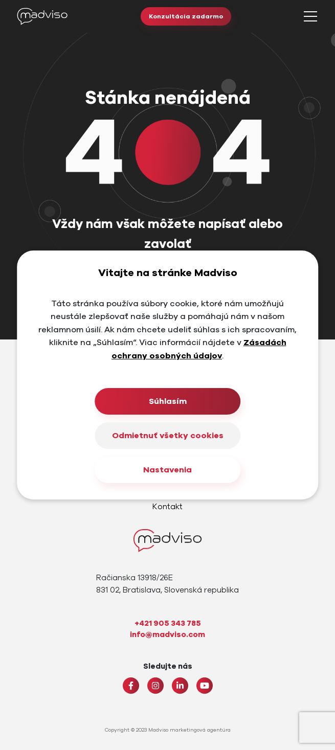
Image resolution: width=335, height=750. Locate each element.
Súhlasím (168, 401)
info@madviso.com (167, 634)
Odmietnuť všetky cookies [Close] (168, 435)
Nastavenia (167, 469)
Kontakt (167, 507)
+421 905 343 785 (168, 623)
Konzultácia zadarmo (186, 16)
